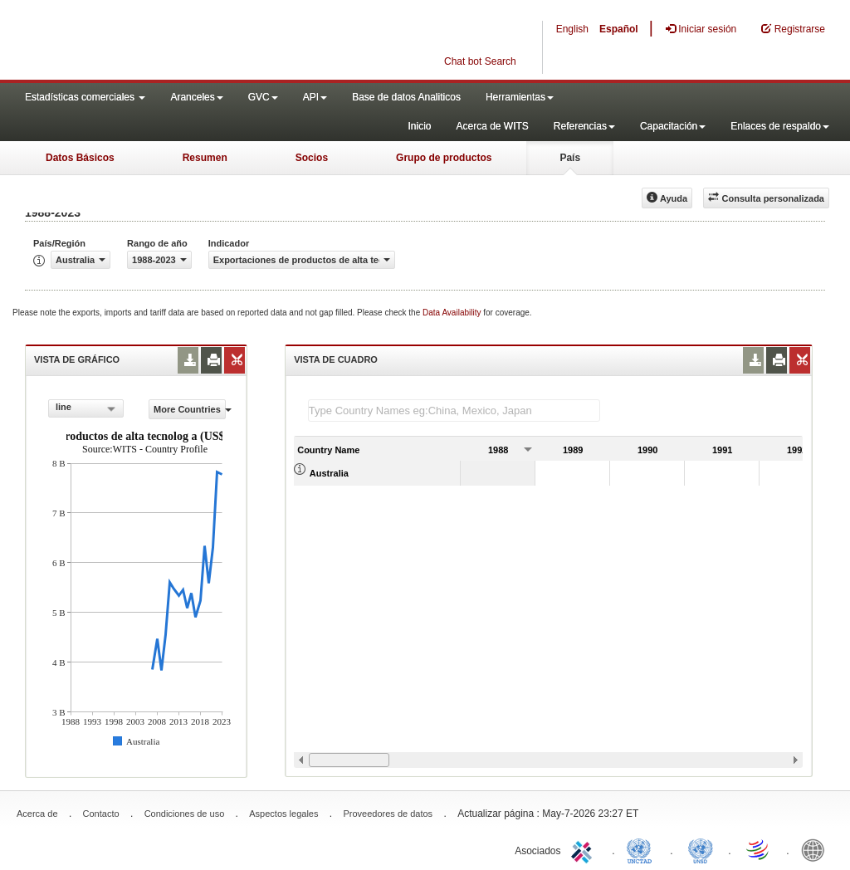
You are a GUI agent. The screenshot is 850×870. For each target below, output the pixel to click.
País (569, 158)
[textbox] (454, 410)
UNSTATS (700, 849)
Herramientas (520, 97)
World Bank (816, 849)
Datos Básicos (80, 158)
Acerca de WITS (492, 126)
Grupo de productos (443, 158)
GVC (263, 97)
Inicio (419, 126)
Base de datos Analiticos (406, 97)
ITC (584, 849)
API (315, 97)
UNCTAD (642, 849)
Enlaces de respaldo (779, 126)
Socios (312, 158)
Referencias (584, 126)
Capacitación (673, 126)
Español (618, 29)
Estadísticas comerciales (85, 97)
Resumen (205, 158)
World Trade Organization (758, 849)
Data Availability (453, 312)
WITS (166, 41)
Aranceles (196, 97)
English (572, 29)
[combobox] (86, 408)
